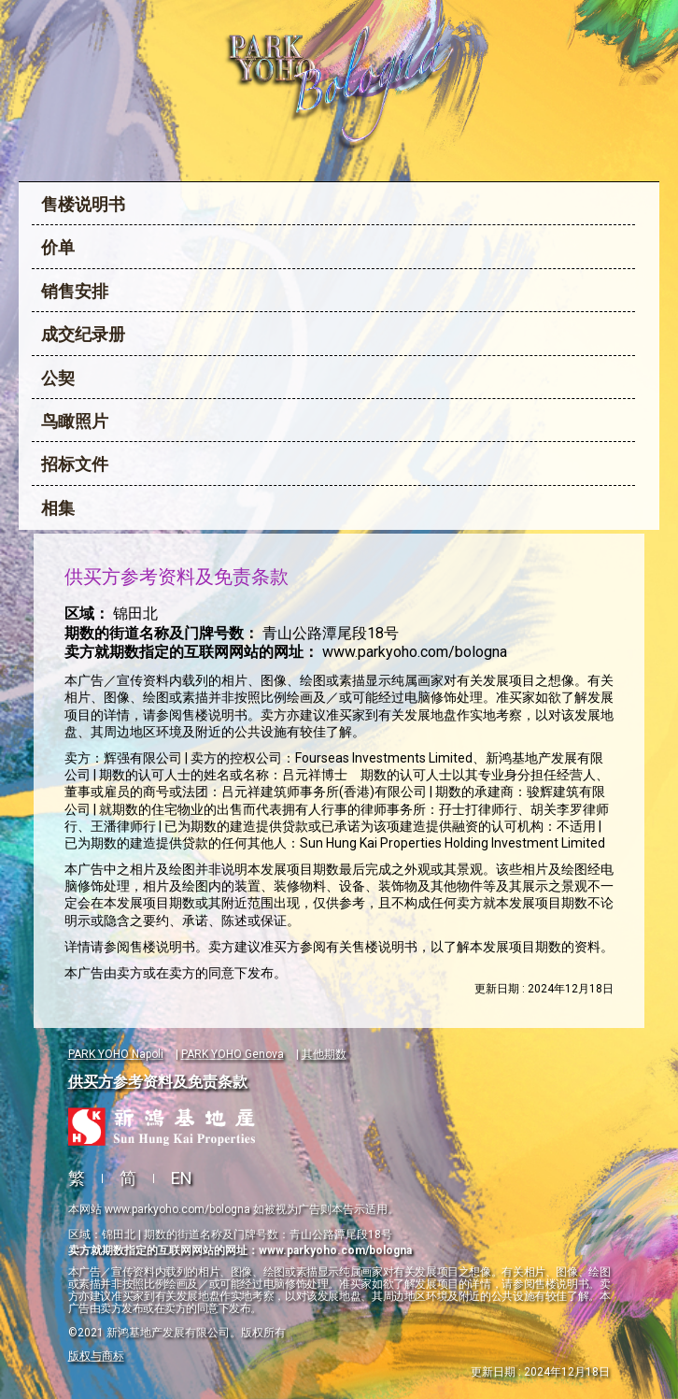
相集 (58, 508)
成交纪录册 (83, 334)
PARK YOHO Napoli (115, 1054)
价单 (58, 247)
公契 (58, 378)
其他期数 (324, 1054)
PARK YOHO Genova (232, 1054)
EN (181, 1178)
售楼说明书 (83, 204)
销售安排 (74, 291)
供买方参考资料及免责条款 (157, 1082)
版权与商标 (96, 1356)
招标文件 (74, 464)
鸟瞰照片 (74, 421)
